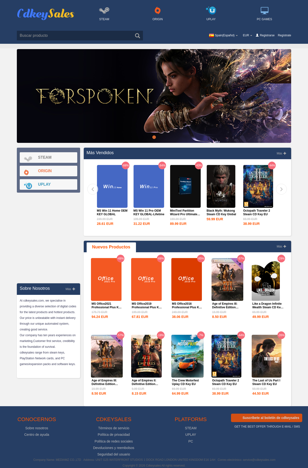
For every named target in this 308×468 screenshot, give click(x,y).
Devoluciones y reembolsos (113, 448)
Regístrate (284, 35)
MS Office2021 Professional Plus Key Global (107, 307)
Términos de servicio (113, 428)
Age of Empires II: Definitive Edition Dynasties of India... (145, 384)
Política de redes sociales (114, 441)
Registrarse (267, 35)
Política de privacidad (114, 434)
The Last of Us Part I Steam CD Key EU (266, 382)
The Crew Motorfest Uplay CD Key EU (185, 382)
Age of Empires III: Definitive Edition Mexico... (224, 307)
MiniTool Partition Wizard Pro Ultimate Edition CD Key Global (185, 214)
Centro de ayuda (36, 434)
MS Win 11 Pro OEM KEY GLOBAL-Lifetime (149, 212)
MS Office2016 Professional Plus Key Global (187, 307)
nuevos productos (111, 247)
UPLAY (190, 434)
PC (190, 441)
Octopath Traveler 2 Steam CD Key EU (256, 212)
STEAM (190, 428)
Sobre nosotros (36, 428)
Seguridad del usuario (113, 454)
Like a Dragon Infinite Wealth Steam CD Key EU (267, 307)
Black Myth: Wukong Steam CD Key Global (221, 212)
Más (70, 289)
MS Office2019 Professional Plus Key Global (147, 307)
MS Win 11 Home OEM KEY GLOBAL (112, 212)
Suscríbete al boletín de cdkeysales (271, 418)
